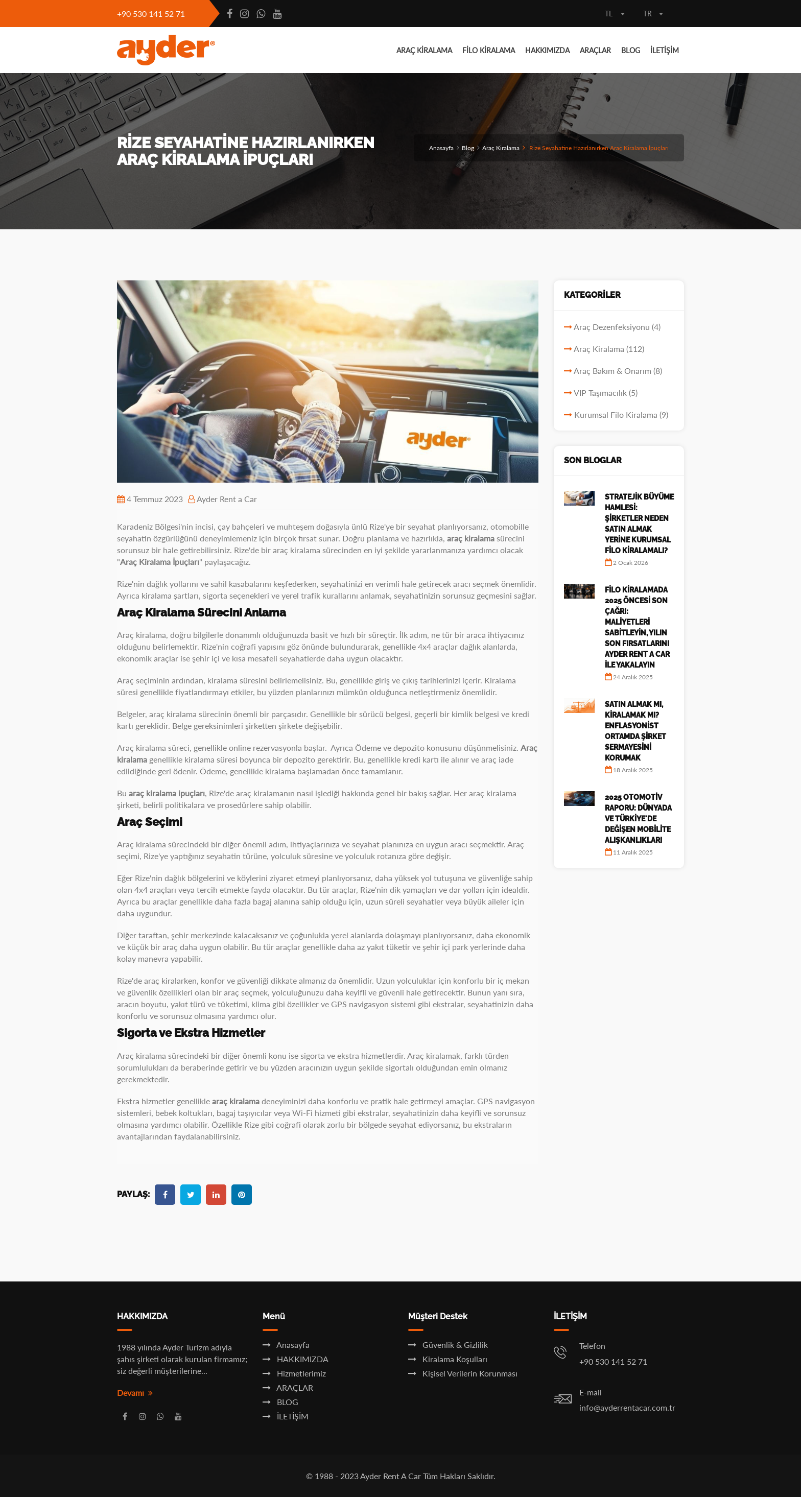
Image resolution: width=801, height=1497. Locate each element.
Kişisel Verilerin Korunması (462, 1373)
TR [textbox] (647, 13)
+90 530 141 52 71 (151, 13)
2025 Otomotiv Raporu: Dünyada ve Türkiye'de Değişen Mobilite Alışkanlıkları (638, 818)
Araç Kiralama (501, 148)
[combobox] (615, 15)
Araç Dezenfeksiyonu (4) (617, 326)
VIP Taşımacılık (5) (606, 392)
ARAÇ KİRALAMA (424, 50)
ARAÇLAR (595, 50)
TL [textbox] (608, 13)
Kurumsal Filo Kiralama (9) (621, 414)
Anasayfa (441, 148)
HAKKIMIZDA (547, 50)
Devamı (135, 1392)
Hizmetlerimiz (294, 1373)
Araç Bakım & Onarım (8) (618, 370)
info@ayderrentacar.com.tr (627, 1407)
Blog (468, 148)
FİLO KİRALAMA (488, 50)
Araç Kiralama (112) (609, 348)
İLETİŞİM (664, 50)
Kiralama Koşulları (447, 1359)
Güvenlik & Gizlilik (448, 1344)
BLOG (630, 50)
